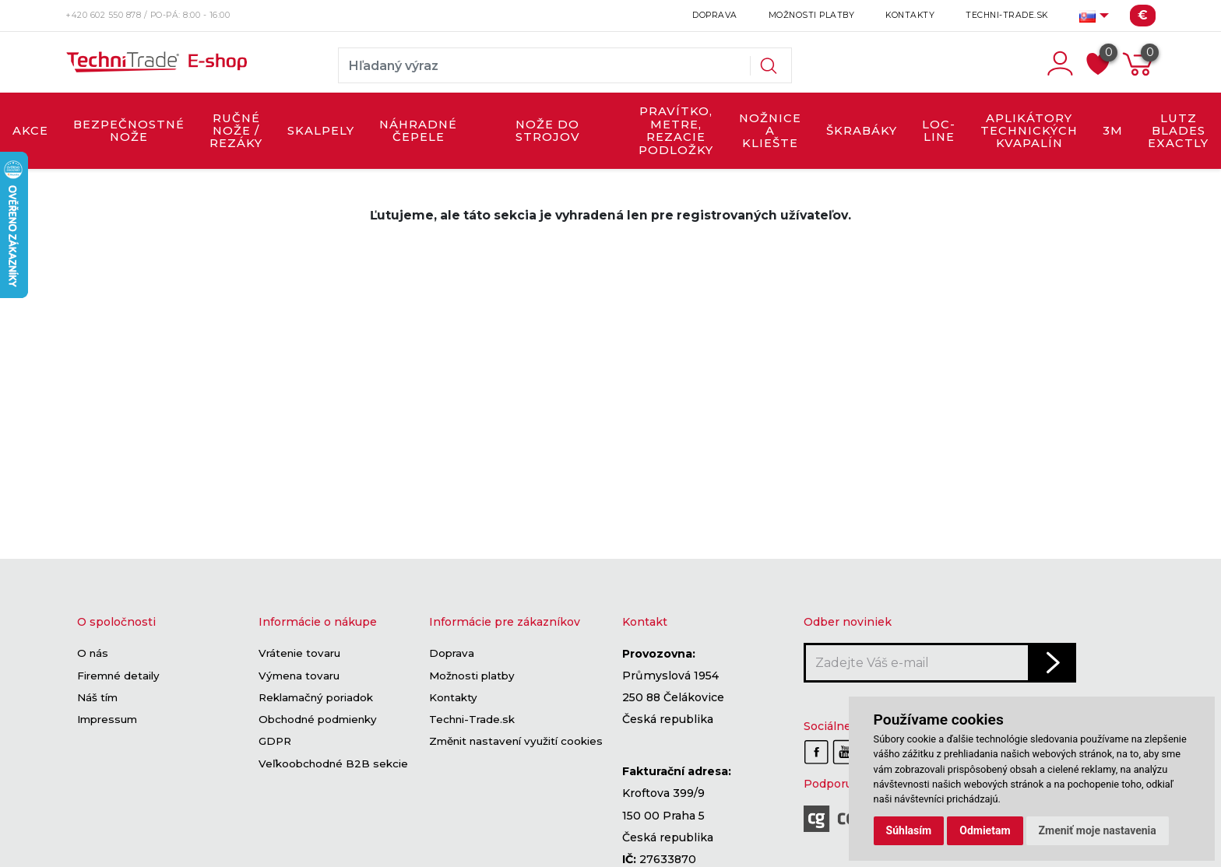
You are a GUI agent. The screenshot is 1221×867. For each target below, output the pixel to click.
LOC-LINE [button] (938, 131)
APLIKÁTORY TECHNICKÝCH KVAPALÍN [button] (1029, 131)
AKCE (30, 131)
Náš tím (97, 697)
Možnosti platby (812, 15)
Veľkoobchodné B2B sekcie (333, 763)
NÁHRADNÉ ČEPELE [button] (418, 131)
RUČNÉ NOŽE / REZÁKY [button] (235, 131)
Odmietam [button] (984, 830)
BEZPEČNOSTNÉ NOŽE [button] (129, 131)
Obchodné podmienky (318, 719)
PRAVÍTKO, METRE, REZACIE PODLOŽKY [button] (676, 130)
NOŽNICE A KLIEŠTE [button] (770, 131)
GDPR (275, 741)
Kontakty (909, 15)
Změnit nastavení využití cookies (516, 741)
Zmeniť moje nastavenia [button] (1097, 830)
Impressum (107, 719)
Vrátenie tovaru (299, 654)
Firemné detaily (118, 675)
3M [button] (1113, 131)
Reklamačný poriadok (316, 697)
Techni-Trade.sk (1007, 15)
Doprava (714, 15)
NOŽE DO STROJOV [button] (547, 131)
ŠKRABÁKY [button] (861, 131)
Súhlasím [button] (909, 830)
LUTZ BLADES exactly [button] (1178, 131)
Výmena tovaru (299, 675)
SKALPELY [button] (320, 131)
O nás (92, 654)
